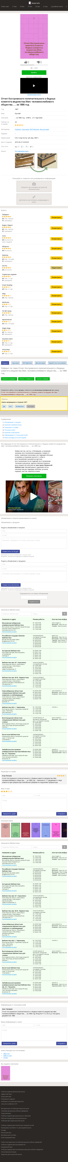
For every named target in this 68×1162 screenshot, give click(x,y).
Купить (34, 72)
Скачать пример (42, 379)
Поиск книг (5, 6)
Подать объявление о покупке (13, 528)
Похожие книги (9, 430)
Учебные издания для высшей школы (13, 1092)
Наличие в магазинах (12, 432)
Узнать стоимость (26, 379)
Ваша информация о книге (11, 1022)
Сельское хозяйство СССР (9, 1104)
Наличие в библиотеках (13, 425)
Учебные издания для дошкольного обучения (16, 1116)
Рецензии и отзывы (11, 427)
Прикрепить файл (9, 814)
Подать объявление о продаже (13, 561)
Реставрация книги (22, 151)
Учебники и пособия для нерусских (12, 1101)
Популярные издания (8, 1099)
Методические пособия (8, 1135)
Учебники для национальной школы (13, 1121)
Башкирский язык (6, 1147)
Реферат (18, 129)
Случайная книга (57, 6)
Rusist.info (36, 3)
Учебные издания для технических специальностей (17, 1125)
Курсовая (25, 129)
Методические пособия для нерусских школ (15, 1108)
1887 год (6, 1054)
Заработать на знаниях (57, 363)
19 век (30, 6)
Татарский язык (6, 1113)
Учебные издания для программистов (13, 1144)
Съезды (3, 1130)
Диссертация (44, 129)
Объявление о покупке (12, 422)
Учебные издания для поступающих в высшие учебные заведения (22, 1149)
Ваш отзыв (5, 789)
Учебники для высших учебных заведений (14, 1111)
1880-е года (7, 1056)
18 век (22, 6)
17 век (14, 6)
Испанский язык (6, 1133)
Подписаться (34, 602)
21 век (45, 6)
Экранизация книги (34, 87)
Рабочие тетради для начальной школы (14, 1118)
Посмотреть (56, 217)
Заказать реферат (9, 379)
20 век (37, 6)
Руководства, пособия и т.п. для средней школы (16, 1128)
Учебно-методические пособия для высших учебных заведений (21, 1142)
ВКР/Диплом (34, 129)
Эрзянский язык (6, 1096)
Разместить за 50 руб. (10, 551)
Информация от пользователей (15, 435)
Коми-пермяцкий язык (8, 1137)
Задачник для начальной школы (11, 1154)
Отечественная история (8, 1152)
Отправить (62, 814)
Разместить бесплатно (10, 585)
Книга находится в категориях (15, 438)
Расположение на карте (9, 631)
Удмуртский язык (6, 1094)
